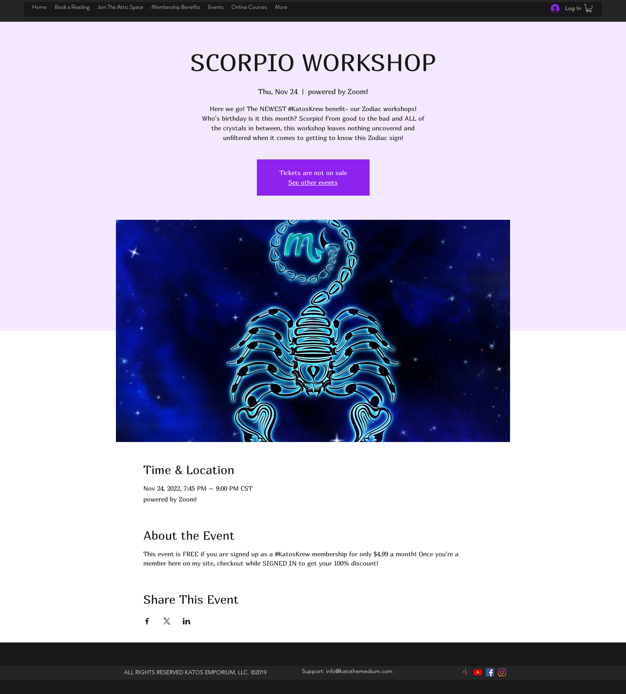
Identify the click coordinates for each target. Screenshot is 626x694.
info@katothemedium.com (359, 671)
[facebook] (490, 672)
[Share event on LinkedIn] (186, 621)
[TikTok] (466, 672)
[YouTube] (478, 672)
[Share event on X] (167, 621)
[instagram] (502, 672)
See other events (313, 182)
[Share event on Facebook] (147, 621)
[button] (589, 8)
